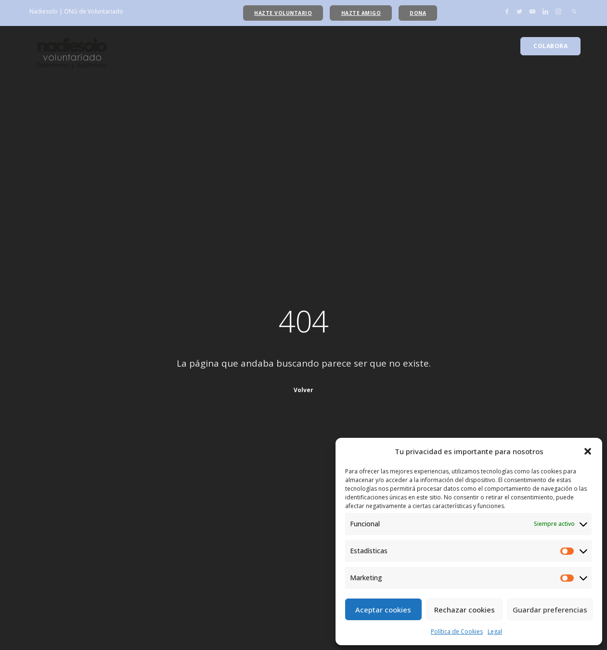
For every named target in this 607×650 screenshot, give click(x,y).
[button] (588, 451)
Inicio (156, 46)
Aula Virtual (320, 46)
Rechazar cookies (464, 609)
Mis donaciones (472, 46)
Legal (495, 631)
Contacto (416, 46)
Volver (303, 390)
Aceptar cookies (383, 609)
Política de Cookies (457, 631)
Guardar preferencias (550, 609)
